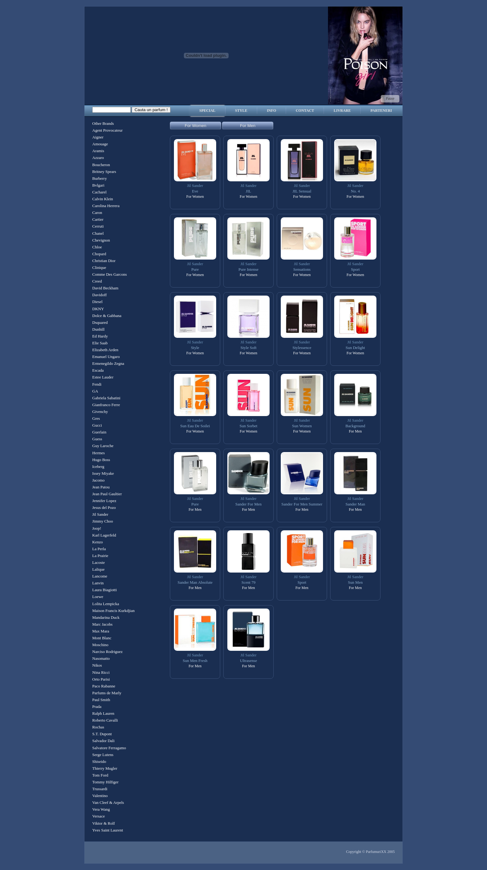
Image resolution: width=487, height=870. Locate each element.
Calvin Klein (102, 199)
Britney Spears (104, 171)
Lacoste (98, 562)
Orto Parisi (101, 679)
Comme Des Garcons (109, 274)
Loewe (97, 596)
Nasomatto (101, 658)
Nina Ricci (101, 672)
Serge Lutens (102, 754)
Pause (390, 98)
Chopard (99, 253)
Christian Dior (104, 260)
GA (95, 391)
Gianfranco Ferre (106, 404)
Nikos (97, 665)
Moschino (100, 644)
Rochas (98, 727)
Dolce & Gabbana (106, 315)
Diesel (97, 301)
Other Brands (103, 123)
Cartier (97, 219)
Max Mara (100, 631)
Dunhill (98, 329)
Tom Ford (100, 775)
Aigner (97, 137)
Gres (96, 418)
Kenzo (97, 542)
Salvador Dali (103, 740)
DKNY (98, 308)
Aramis (98, 150)
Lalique (98, 569)
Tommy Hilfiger (105, 782)
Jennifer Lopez (104, 500)
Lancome (99, 576)
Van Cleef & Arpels (108, 802)
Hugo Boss (101, 459)
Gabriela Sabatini (106, 398)
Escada (98, 370)
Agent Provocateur (107, 130)
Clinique (99, 267)
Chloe (97, 247)
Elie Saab (99, 343)
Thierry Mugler (104, 768)
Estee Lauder (102, 377)
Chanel (98, 233)
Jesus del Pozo (104, 507)
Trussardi (99, 788)
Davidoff (99, 294)
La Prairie (100, 555)
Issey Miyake (103, 473)
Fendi (97, 384)
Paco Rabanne (103, 686)
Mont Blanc (102, 638)
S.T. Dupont (102, 734)
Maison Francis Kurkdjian (113, 610)
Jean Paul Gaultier (107, 494)
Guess (97, 439)
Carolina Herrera (106, 205)
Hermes (98, 453)
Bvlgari (98, 185)
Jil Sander (100, 514)
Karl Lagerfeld (104, 535)
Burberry (99, 178)
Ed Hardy (100, 336)
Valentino (100, 795)
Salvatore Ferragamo (109, 747)
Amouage (100, 144)
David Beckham (105, 288)
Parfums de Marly (106, 693)
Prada (97, 706)
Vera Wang (101, 809)
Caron (97, 212)
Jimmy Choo (102, 521)
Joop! (96, 528)
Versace (98, 816)
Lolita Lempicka (105, 603)
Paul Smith (101, 699)
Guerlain (99, 432)
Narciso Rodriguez (107, 651)
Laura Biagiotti (104, 589)
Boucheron (101, 164)
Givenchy (100, 411)
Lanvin (98, 583)
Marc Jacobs (102, 624)
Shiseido (99, 761)
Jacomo (98, 480)
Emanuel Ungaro (106, 356)
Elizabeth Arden (105, 349)
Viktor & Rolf (103, 823)
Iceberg (98, 466)
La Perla (99, 548)
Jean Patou (101, 487)
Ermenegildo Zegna (108, 363)
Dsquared (100, 322)
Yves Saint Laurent (107, 830)
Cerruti (98, 226)
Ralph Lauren (103, 713)
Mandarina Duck (106, 617)
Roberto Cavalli (105, 720)
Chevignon (101, 240)
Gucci (97, 425)
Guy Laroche (102, 445)
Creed (97, 281)
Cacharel (99, 192)
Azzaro (98, 157)
